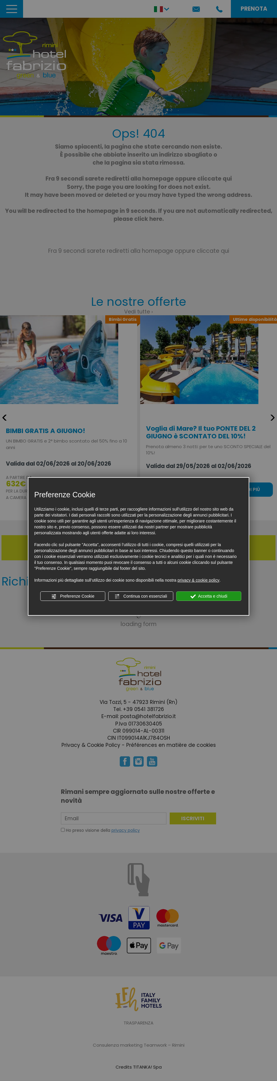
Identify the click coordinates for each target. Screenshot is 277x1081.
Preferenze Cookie (72, 596)
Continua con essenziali (140, 596)
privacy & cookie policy (199, 580)
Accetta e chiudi (208, 596)
